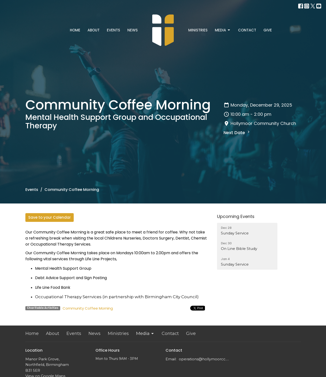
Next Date (237, 133)
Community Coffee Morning (88, 308)
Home (75, 30)
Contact (247, 30)
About (93, 30)
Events (113, 30)
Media (223, 30)
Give (267, 30)
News (132, 30)
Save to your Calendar (49, 217)
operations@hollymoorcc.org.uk (205, 359)
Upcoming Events (235, 216)
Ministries (198, 30)
